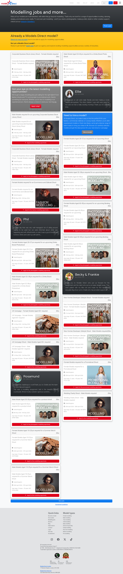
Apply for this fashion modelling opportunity (35, 210)
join (115, 3)
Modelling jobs (51, 519)
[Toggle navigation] (120, 3)
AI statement (51, 533)
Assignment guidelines (61, 504)
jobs (98, 3)
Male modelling (66, 517)
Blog (49, 523)
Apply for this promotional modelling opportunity (87, 82)
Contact (50, 527)
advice (92, 3)
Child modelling (67, 521)
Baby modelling (66, 523)
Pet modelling (66, 533)
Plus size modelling (67, 529)
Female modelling (67, 515)
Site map (50, 531)
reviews (72, 3)
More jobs (61, 501)
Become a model (52, 515)
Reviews (50, 521)
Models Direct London (45, 566)
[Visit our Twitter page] (65, 540)
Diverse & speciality (68, 525)
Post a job (107, 26)
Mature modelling (67, 531)
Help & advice (51, 525)
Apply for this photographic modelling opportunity (35, 82)
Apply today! (35, 106)
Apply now (30, 46)
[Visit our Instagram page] (52, 540)
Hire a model (87, 132)
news (78, 3)
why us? (85, 3)
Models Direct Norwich (45, 570)
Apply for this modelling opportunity (35, 143)
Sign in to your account (19, 39)
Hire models (51, 517)
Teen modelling (67, 519)
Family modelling (67, 527)
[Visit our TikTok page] (71, 540)
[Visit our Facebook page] (58, 540)
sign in (105, 3)
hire (111, 3)
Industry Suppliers (28, 22)
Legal (49, 529)
